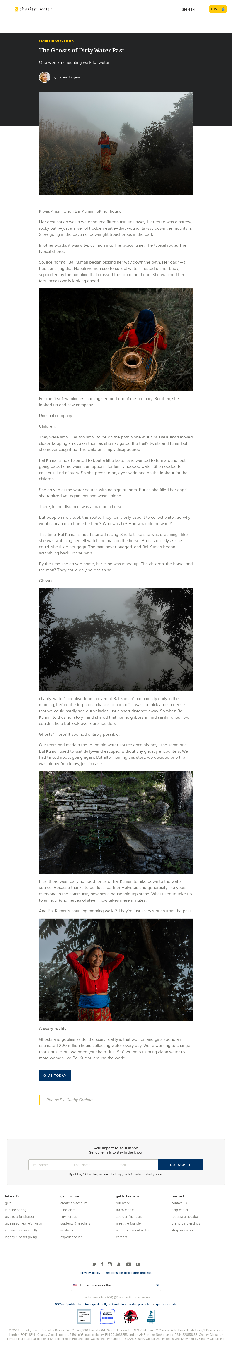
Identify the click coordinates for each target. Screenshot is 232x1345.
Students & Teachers (75, 1223)
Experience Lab (71, 1236)
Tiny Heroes (68, 1216)
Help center (180, 1209)
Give (8, 1203)
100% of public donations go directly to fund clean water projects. (102, 1304)
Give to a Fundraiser (19, 1216)
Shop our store (183, 1230)
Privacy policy (90, 1272)
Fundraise (67, 1209)
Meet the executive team (134, 1230)
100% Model (125, 1209)
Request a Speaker (185, 1216)
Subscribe (181, 1164)
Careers (121, 1236)
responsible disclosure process (129, 1272)
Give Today (55, 1075)
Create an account (73, 1203)
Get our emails (166, 1304)
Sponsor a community (21, 1230)
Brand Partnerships (186, 1223)
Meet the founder (129, 1223)
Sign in (188, 9)
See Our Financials (129, 1216)
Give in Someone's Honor (23, 1223)
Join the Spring (16, 1209)
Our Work (123, 1203)
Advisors (66, 1230)
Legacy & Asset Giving (21, 1236)
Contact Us (179, 1203)
